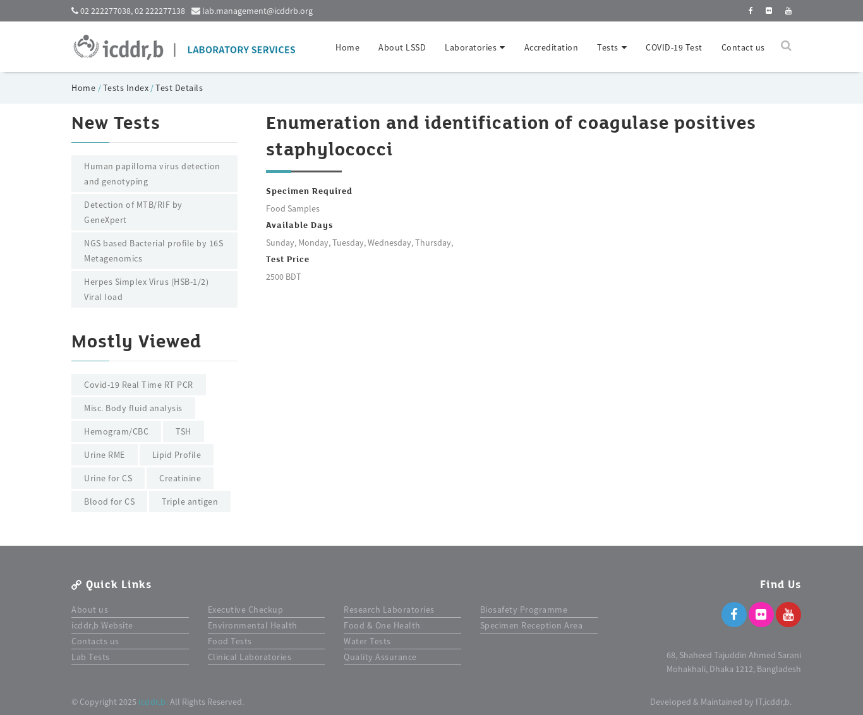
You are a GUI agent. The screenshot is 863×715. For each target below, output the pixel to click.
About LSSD (402, 47)
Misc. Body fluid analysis (133, 408)
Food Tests (230, 641)
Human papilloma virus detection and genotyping (152, 173)
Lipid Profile (177, 454)
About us (89, 609)
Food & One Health (382, 625)
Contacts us (95, 641)
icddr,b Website (102, 625)
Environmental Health (253, 625)
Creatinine (180, 478)
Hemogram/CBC (116, 431)
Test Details (179, 87)
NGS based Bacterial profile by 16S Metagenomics (153, 250)
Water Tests (367, 641)
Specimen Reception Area (531, 625)
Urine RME (104, 454)
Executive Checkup (246, 609)
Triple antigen (190, 501)
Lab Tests (90, 657)
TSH (183, 431)
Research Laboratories (389, 609)
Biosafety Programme (524, 609)
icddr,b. (153, 701)
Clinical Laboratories (250, 657)
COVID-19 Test (674, 47)
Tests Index (126, 87)
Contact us (743, 47)
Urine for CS (108, 478)
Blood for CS (109, 501)
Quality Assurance (380, 657)
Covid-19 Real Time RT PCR (138, 384)
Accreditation (551, 47)
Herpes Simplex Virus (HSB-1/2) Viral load (146, 289)
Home (347, 47)
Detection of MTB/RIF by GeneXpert (133, 212)
